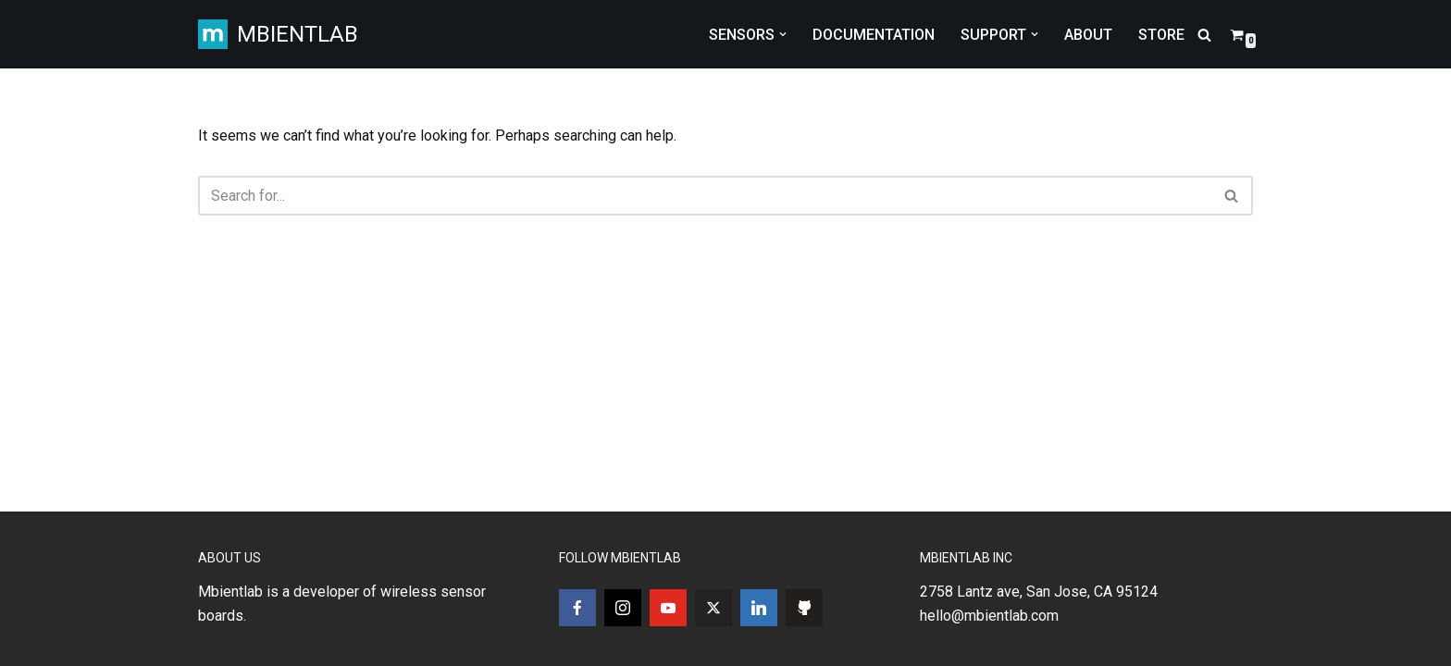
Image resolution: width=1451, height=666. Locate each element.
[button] (783, 34)
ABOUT (1088, 34)
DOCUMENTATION (873, 34)
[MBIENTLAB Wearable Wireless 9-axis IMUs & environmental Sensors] (278, 34)
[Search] (1204, 35)
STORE (1161, 34)
